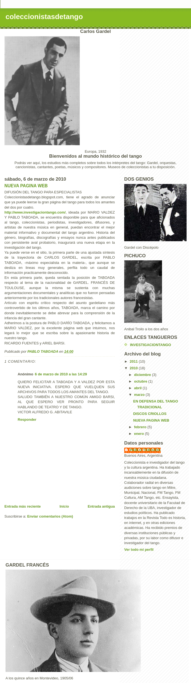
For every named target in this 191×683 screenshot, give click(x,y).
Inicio (64, 506)
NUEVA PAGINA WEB (26, 185)
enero (139, 434)
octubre (141, 381)
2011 (134, 361)
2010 (134, 368)
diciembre (143, 375)
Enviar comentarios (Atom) (50, 516)
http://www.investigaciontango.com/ (35, 212)
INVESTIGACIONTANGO (150, 345)
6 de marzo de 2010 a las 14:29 (61, 374)
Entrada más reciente (22, 506)
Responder (27, 419)
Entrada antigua (101, 506)
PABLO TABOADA (145, 450)
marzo (140, 395)
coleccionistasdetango (44, 16)
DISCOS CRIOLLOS (149, 414)
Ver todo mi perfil (138, 549)
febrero (140, 427)
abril (138, 388)
